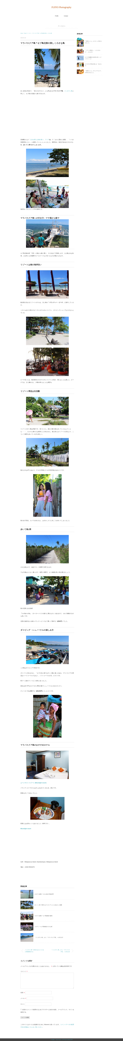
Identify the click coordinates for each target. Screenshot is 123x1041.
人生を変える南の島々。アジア (39, 139)
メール (23, 998)
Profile (56, 16)
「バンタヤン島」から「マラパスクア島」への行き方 (48, 937)
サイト (22, 1004)
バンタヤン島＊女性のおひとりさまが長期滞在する (34, 950)
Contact (66, 16)
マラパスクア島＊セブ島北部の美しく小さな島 (42, 33)
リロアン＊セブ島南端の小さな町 (43, 926)
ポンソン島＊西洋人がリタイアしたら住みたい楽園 (48, 905)
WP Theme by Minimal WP (67, 1039)
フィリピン (61, 26)
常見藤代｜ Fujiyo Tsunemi (56, 1039)
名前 (22, 992)
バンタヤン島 (68, 91)
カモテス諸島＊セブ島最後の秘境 (43, 915)
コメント (24, 971)
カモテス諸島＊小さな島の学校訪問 (44, 894)
